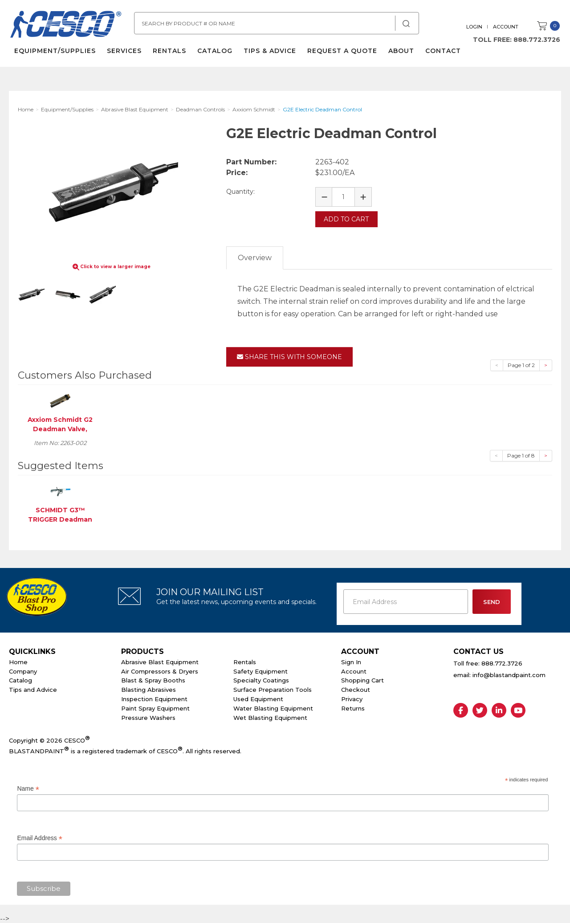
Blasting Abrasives (148, 688)
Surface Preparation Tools (272, 688)
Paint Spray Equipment (155, 707)
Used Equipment (258, 697)
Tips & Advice (269, 53)
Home (18, 660)
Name (28, 787)
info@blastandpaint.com (509, 673)
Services (123, 53)
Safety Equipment (260, 669)
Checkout (355, 688)
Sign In (351, 660)
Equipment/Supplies (54, 53)
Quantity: (240, 192)
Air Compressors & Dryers (159, 669)
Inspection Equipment (154, 697)
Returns (353, 707)
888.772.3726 (537, 40)
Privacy (351, 697)
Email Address (39, 836)
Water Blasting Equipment (273, 707)
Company (23, 669)
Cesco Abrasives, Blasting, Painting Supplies (67, 26)
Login (475, 27)
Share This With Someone (289, 355)
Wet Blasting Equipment (270, 715)
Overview (255, 256)
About (400, 53)
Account (506, 27)
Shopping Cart (362, 678)
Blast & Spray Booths (153, 678)
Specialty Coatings (261, 678)
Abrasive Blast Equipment (160, 660)
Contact (442, 53)
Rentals (168, 53)
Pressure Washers (148, 715)
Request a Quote (341, 53)
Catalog (214, 53)
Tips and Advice (33, 688)
